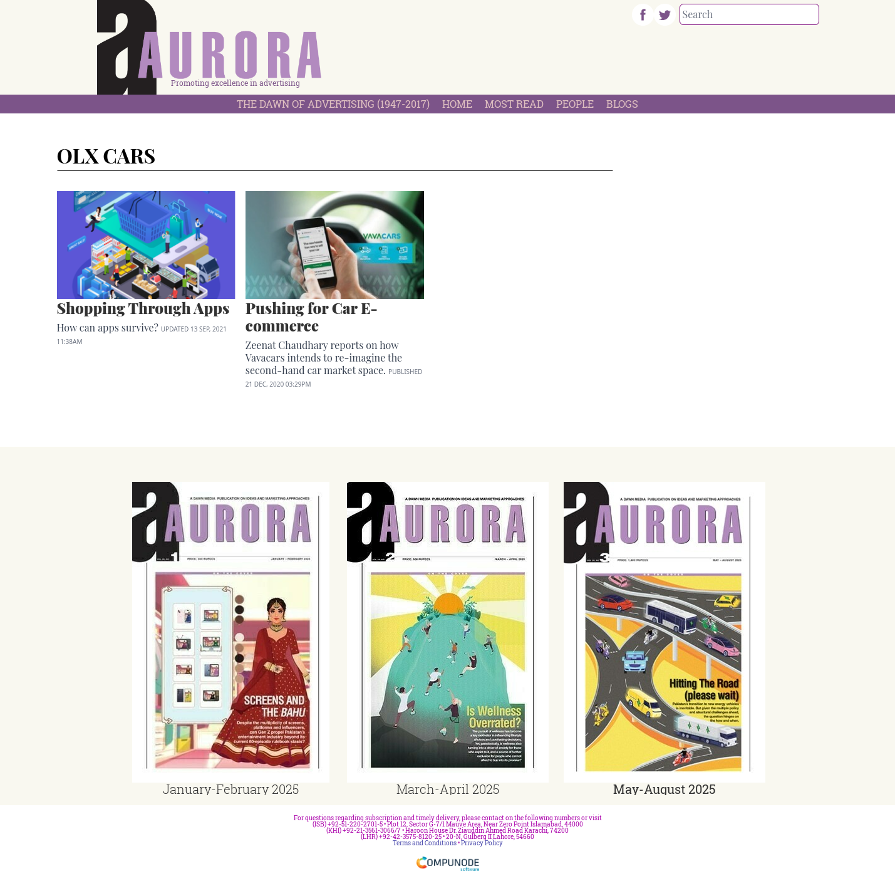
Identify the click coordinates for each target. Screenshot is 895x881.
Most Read (514, 103)
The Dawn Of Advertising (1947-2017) (333, 103)
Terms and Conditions (425, 843)
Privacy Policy (482, 843)
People (575, 103)
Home (457, 103)
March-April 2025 (447, 789)
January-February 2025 (231, 789)
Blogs (622, 103)
